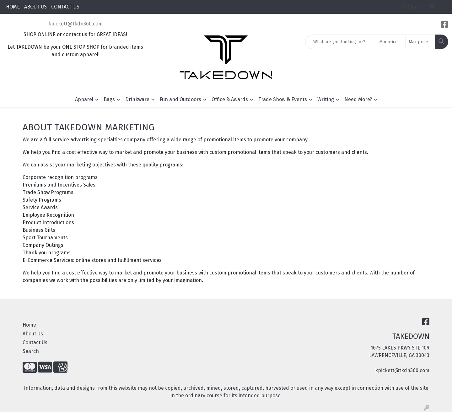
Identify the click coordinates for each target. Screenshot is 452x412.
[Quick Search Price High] (420, 42)
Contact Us (35, 342)
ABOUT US (35, 7)
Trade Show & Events (282, 99)
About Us (33, 334)
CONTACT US (65, 7)
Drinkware (137, 99)
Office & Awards (230, 99)
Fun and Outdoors (180, 99)
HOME (13, 7)
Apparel (84, 99)
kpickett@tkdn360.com (75, 24)
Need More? (358, 99)
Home (29, 325)
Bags (109, 99)
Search (31, 351)
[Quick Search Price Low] (391, 42)
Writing (325, 99)
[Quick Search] (340, 42)
